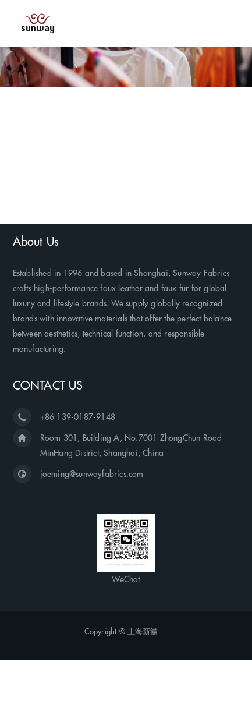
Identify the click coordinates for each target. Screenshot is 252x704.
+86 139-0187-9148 (77, 417)
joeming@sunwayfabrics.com (92, 474)
